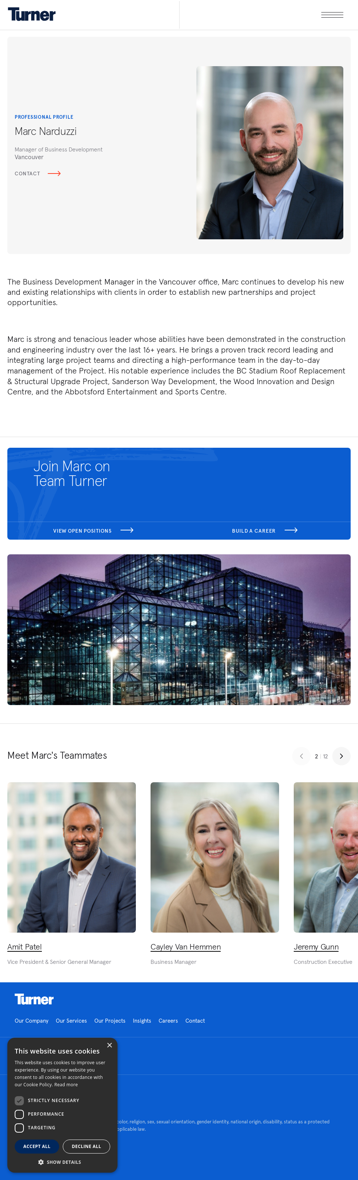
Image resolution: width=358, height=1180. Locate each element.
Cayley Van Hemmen (186, 946)
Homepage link (34, 999)
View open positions (93, 531)
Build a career (264, 531)
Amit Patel (24, 946)
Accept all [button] (37, 1146)
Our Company (31, 1020)
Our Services (71, 1020)
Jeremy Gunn (316, 946)
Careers (168, 1020)
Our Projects (110, 1020)
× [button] (109, 1045)
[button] (62, 1161)
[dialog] (62, 1105)
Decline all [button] (86, 1146)
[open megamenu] (261, 15)
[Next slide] (341, 756)
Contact (38, 173)
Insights (142, 1020)
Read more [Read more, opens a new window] (66, 1084)
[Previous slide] (301, 756)
